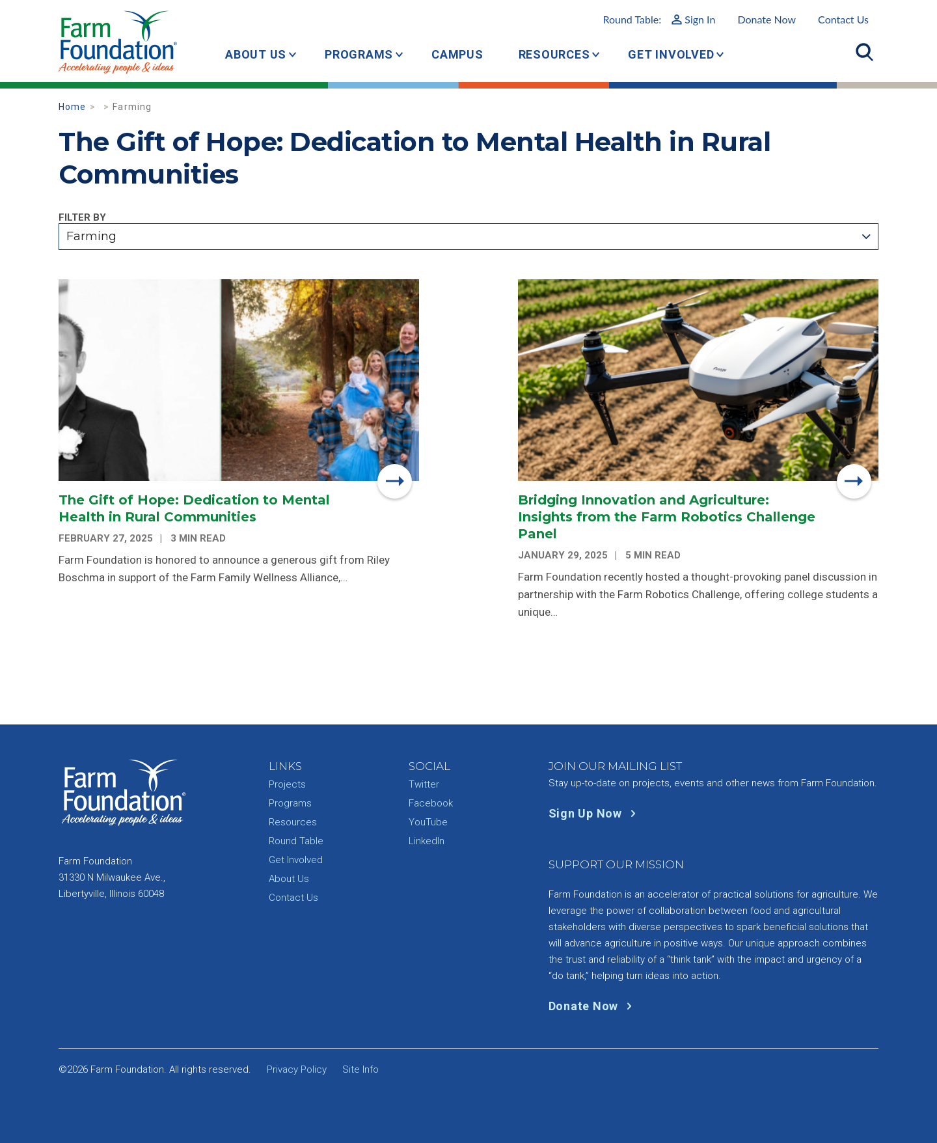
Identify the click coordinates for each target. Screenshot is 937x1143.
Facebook (431, 803)
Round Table (296, 841)
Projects (287, 784)
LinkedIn (426, 841)
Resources (554, 54)
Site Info (360, 1069)
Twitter (424, 784)
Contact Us (843, 19)
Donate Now (766, 19)
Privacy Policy (297, 1069)
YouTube (428, 822)
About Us (255, 54)
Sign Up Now (595, 813)
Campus (457, 54)
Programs (359, 54)
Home (73, 107)
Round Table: (659, 19)
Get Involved (671, 54)
